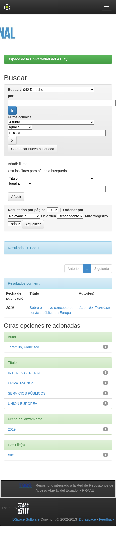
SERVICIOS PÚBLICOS (27, 393)
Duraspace (87, 519)
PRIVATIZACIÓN (21, 383)
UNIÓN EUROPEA (22, 404)
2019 (12, 429)
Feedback (106, 519)
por (11, 96)
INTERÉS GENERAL (24, 373)
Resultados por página (27, 210)
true (11, 455)
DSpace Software (26, 519)
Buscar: (14, 90)
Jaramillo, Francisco (94, 308)
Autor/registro (96, 216)
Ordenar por (73, 210)
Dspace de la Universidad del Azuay (37, 59)
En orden (48, 216)
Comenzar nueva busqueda (32, 149)
